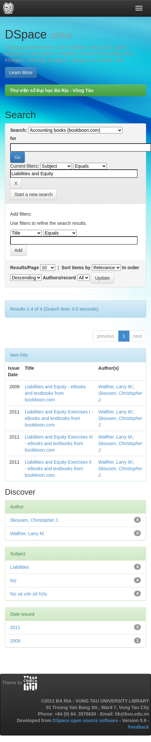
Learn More (21, 72)
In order (130, 267)
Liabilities (19, 567)
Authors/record (59, 277)
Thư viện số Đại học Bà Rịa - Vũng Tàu (51, 90)
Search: (18, 130)
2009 (15, 640)
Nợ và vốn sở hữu (28, 593)
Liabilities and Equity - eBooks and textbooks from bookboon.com (55, 393)
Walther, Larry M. (115, 386)
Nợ (13, 580)
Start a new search (33, 194)
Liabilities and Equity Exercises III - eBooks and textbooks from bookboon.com (59, 443)
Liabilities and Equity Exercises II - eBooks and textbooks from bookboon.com (58, 468)
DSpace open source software (86, 720)
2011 (15, 627)
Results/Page (24, 267)
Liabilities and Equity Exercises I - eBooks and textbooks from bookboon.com (59, 418)
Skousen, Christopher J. (34, 520)
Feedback (138, 727)
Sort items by (76, 267)
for (13, 138)
